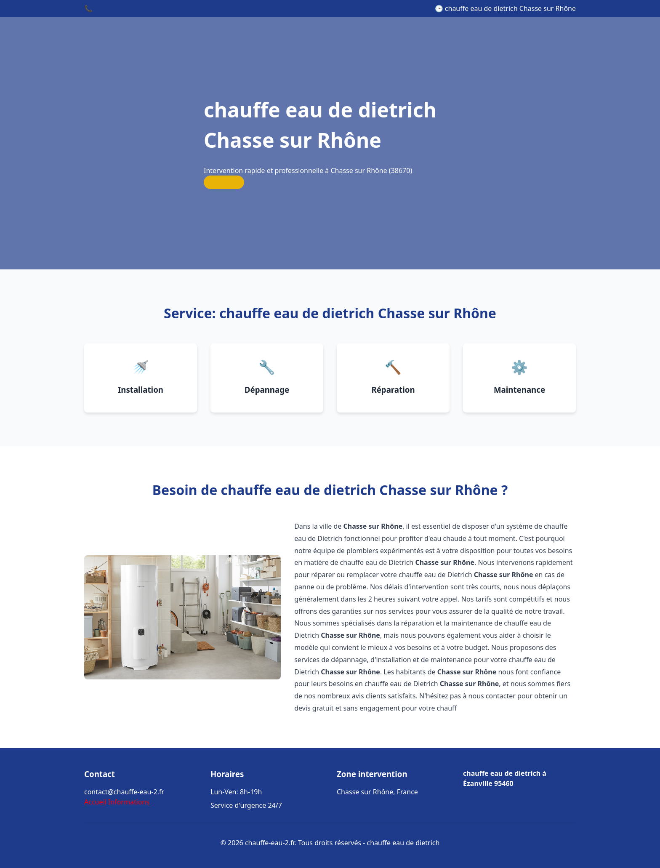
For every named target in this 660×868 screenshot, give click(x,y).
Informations (128, 802)
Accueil (95, 802)
